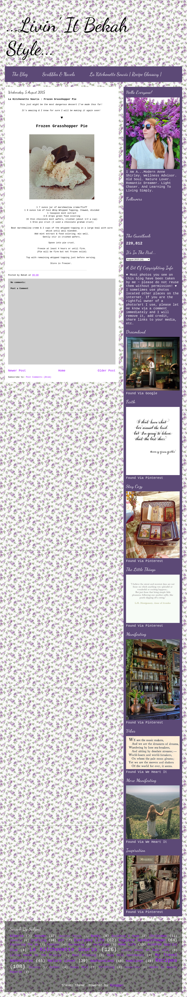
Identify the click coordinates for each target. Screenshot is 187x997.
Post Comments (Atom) (38, 377)
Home (61, 370)
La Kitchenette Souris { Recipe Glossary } (125, 74)
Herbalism (101, 944)
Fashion (53, 944)
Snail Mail (79, 967)
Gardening (76, 944)
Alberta (16, 936)
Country (16, 940)
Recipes (166, 960)
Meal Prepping (84, 955)
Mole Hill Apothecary (125, 955)
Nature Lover (62, 961)
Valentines (132, 967)
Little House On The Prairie (35, 955)
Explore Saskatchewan (142, 940)
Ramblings (134, 961)
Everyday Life (89, 940)
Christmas (158, 936)
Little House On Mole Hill (145, 950)
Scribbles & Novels (58, 74)
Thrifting (106, 967)
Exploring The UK (24, 944)
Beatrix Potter (70, 936)
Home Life (127, 944)
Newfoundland (102, 961)
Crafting (39, 940)
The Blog (20, 74)
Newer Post (17, 370)
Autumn (40, 936)
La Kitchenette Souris (63, 950)
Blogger (117, 985)
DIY (61, 940)
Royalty (34, 967)
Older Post (106, 370)
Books (95, 936)
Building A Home (125, 936)
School (54, 967)
